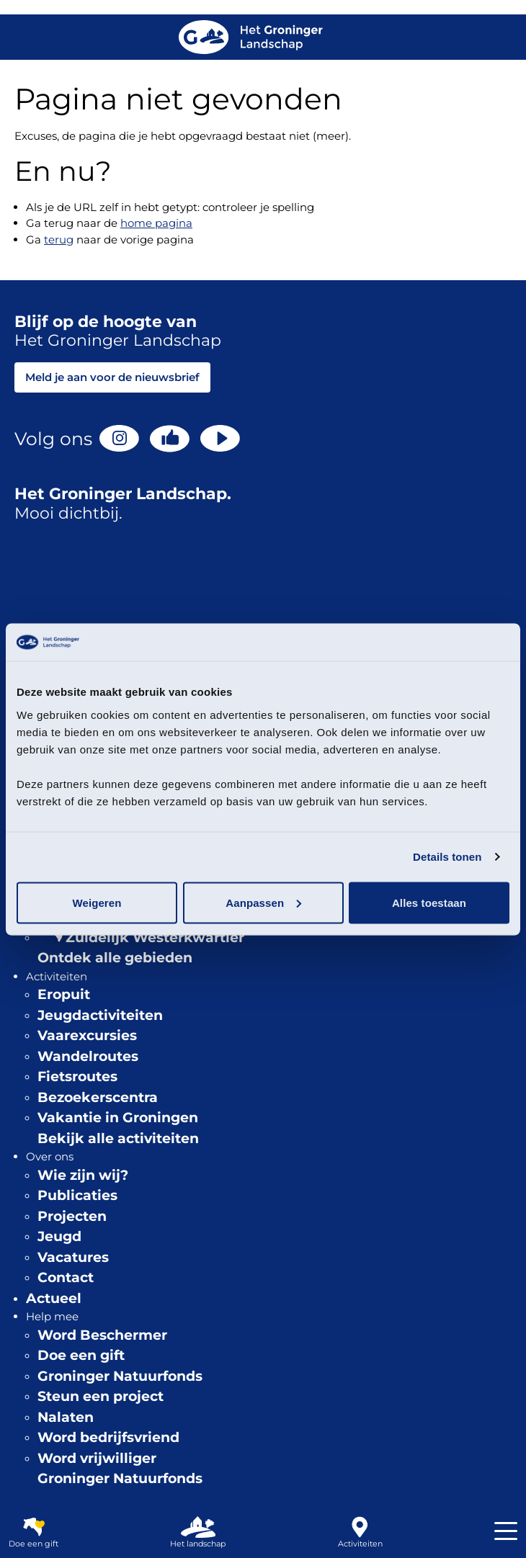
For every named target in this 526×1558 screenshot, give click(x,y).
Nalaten (65, 1417)
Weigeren (96, 902)
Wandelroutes (87, 1056)
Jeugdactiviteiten (100, 1015)
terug (58, 239)
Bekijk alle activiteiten (118, 1138)
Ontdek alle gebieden (114, 957)
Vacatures (73, 1257)
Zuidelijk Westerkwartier (155, 937)
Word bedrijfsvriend (108, 1437)
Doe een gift (81, 1355)
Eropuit (63, 994)
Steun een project (100, 1396)
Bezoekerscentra (97, 1097)
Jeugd (59, 1236)
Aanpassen (263, 902)
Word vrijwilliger (96, 1458)
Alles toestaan (429, 902)
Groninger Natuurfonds (119, 1376)
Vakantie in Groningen (117, 1117)
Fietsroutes (77, 1076)
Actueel (53, 1298)
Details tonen (447, 857)
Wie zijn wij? (82, 1175)
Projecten (72, 1216)
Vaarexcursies (87, 1035)
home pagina (156, 223)
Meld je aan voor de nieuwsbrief (112, 377)
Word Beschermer (102, 1335)
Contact (65, 1277)
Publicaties (77, 1195)
